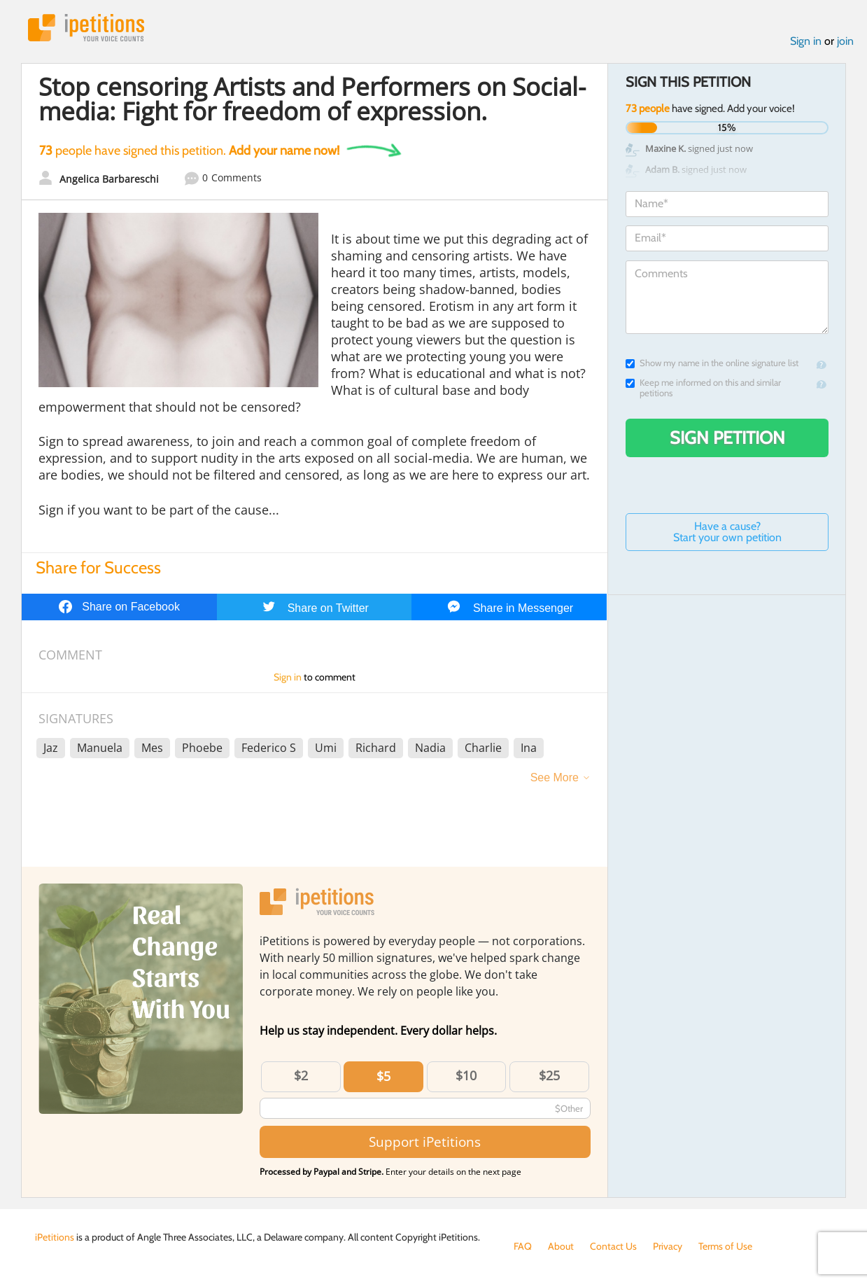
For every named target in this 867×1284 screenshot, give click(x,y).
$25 (549, 1075)
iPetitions (86, 27)
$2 (301, 1075)
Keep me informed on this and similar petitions (703, 387)
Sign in (806, 41)
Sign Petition (727, 437)
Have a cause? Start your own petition (727, 531)
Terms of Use (725, 1246)
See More (554, 777)
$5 (383, 1076)
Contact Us (613, 1246)
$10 (466, 1075)
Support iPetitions (425, 1141)
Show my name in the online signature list (712, 363)
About (561, 1246)
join (845, 41)
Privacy (667, 1246)
